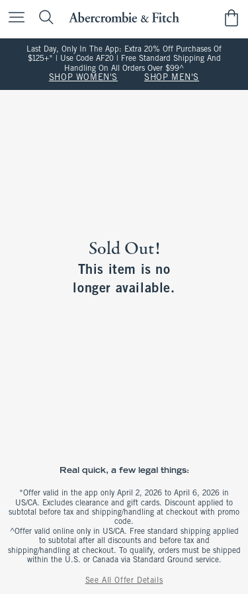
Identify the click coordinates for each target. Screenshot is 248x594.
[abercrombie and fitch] (124, 17)
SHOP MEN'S (171, 78)
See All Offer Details (124, 581)
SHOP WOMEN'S (83, 78)
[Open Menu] (13, 18)
